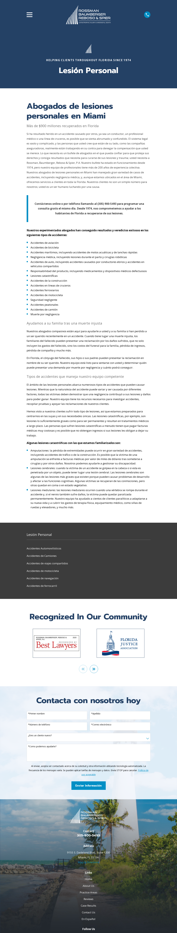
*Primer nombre (36, 714)
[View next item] (94, 669)
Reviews (88, 899)
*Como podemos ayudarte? (42, 747)
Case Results (88, 906)
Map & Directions (88, 862)
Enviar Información (88, 786)
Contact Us (88, 912)
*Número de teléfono (39, 725)
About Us (88, 886)
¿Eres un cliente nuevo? (40, 736)
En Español (88, 919)
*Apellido (95, 714)
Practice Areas (88, 892)
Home (88, 879)
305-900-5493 (88, 836)
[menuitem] (89, 548)
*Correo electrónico (101, 725)
